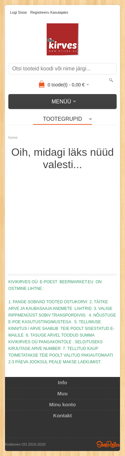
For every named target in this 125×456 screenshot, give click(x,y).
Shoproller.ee (108, 444)
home (13, 137)
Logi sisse (18, 12)
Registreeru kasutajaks (49, 12)
